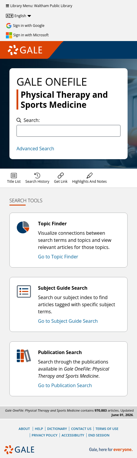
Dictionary (57, 428)
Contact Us (81, 428)
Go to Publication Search (65, 385)
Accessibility (73, 435)
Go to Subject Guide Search (68, 321)
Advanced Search (35, 148)
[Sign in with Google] (25, 25)
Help (39, 428)
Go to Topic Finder (58, 256)
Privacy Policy (44, 435)
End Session (99, 435)
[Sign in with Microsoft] (27, 35)
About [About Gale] (24, 428)
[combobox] (68, 131)
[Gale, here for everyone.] (111, 450)
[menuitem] (14, 178)
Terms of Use (106, 428)
